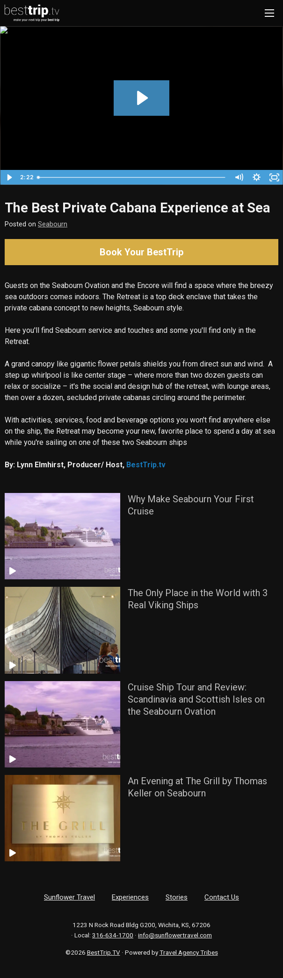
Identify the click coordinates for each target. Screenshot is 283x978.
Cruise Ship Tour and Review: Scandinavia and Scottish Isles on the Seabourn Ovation (196, 699)
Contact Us (221, 897)
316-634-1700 (112, 935)
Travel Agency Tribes (189, 952)
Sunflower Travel (69, 897)
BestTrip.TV (103, 952)
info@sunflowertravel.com (175, 935)
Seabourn (52, 224)
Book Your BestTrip (141, 252)
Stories (177, 897)
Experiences (130, 897)
